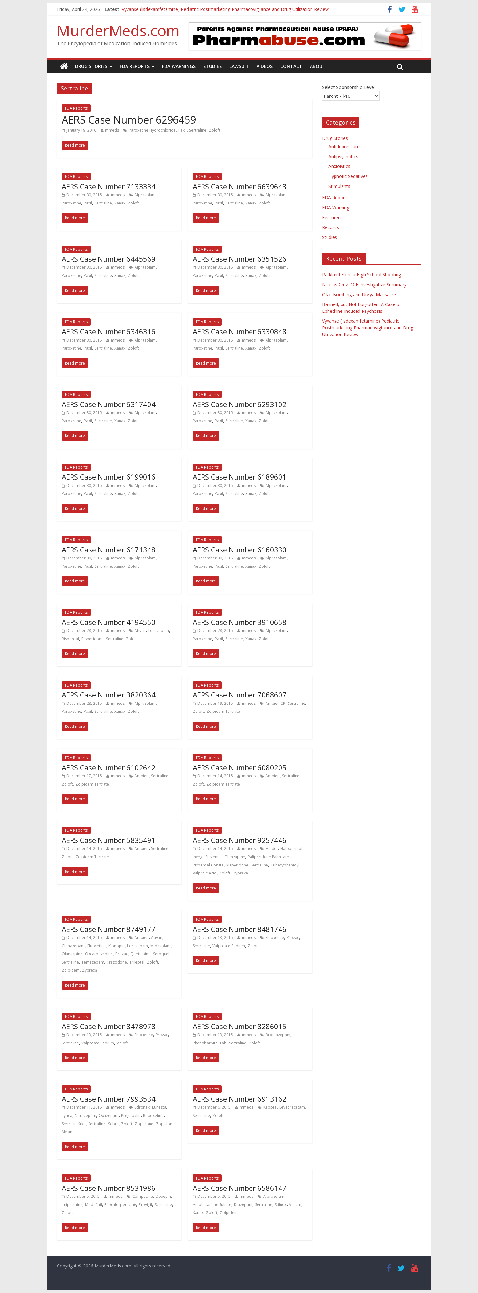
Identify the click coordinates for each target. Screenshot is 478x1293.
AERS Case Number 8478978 (109, 1026)
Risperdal (70, 639)
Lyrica (67, 1115)
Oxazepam (109, 1115)
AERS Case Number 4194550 (109, 622)
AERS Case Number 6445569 (109, 259)
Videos (265, 66)
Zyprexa (240, 873)
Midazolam (160, 946)
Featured (331, 217)
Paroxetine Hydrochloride (152, 130)
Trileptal (136, 962)
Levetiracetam (292, 1107)
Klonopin (116, 946)
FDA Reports (135, 66)
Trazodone (117, 962)
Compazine (142, 1196)
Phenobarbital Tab (210, 1043)
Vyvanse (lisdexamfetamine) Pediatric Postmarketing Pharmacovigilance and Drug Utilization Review (225, 9)
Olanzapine (234, 856)
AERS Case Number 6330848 (240, 331)
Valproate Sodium (228, 946)
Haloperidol (291, 848)
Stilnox (281, 1204)
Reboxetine (153, 1115)
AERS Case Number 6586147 (240, 1188)
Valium (295, 1204)
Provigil (145, 1204)
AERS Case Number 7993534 (109, 1099)
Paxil (182, 130)
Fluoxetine (96, 946)
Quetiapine (140, 954)
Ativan (140, 630)
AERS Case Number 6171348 (109, 549)
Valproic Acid (205, 873)
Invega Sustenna (207, 856)
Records (330, 227)
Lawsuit (239, 66)
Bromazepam (278, 1034)
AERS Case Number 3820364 (109, 694)
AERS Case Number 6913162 (240, 1099)
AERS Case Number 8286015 (240, 1026)
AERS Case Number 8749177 (109, 929)
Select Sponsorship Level (348, 87)
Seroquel (161, 954)
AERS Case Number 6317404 (109, 404)
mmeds (112, 130)
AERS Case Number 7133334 (109, 186)
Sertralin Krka (74, 1124)
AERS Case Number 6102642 (109, 767)
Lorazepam (158, 630)
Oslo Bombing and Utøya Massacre (359, 294)
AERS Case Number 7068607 (240, 694)
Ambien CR (275, 703)
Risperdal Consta (208, 865)
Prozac (121, 954)
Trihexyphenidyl (285, 865)
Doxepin (163, 1196)
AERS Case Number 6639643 (240, 186)
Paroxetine (71, 203)
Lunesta (159, 1107)
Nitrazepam (85, 1115)
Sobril (113, 1124)
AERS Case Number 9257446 (240, 840)
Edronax (142, 1107)
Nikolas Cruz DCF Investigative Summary (364, 284)
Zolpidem (71, 970)
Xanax (119, 203)
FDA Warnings (179, 66)
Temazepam (92, 962)
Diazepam (243, 1204)
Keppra (270, 1107)
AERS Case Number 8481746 (240, 929)
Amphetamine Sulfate (212, 1204)
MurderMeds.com (118, 30)
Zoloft (214, 130)
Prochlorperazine (120, 1204)
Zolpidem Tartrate (223, 711)
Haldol (272, 848)
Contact (291, 66)
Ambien (142, 776)
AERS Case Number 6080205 (240, 767)
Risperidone (92, 639)
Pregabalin (131, 1115)
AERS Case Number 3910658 (240, 622)
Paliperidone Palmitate (268, 856)
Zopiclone (144, 1124)
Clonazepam (73, 946)
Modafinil (93, 1204)
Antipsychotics (343, 156)
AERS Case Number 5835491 (109, 840)
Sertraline (197, 130)
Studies (212, 66)
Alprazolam (145, 194)
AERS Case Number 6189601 (240, 476)
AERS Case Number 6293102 (240, 404)
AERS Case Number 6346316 (109, 331)
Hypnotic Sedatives (348, 176)
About (318, 66)
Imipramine (72, 1204)
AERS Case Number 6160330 (240, 549)
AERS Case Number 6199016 (109, 476)
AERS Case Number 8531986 (109, 1188)
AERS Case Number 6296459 (129, 120)
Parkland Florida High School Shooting (361, 275)
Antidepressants (345, 146)
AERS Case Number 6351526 (240, 259)
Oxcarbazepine (99, 954)
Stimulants (339, 186)
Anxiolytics (339, 166)
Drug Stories (91, 66)
